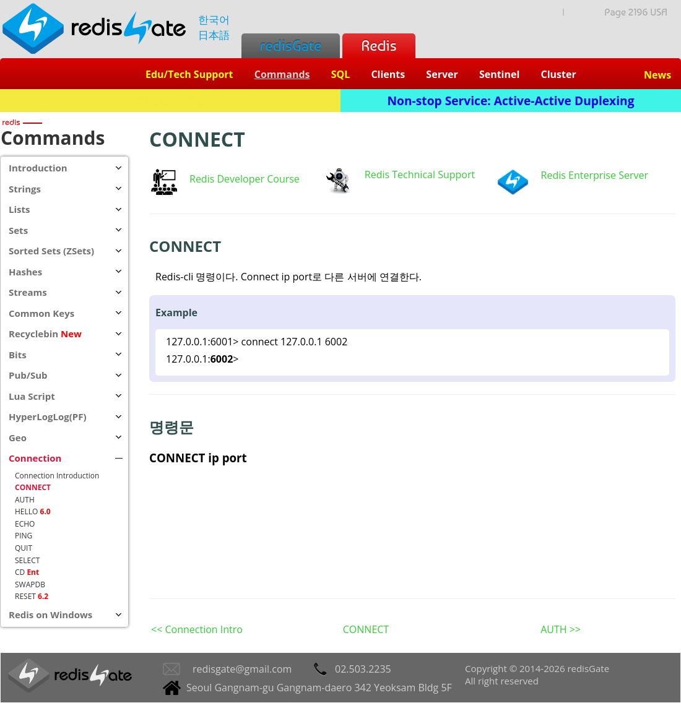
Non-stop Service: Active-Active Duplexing (511, 100)
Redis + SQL (170, 100)
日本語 (214, 35)
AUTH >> (560, 629)
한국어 (214, 19)
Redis (378, 45)
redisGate (290, 45)
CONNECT (366, 629)
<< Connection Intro (197, 629)
